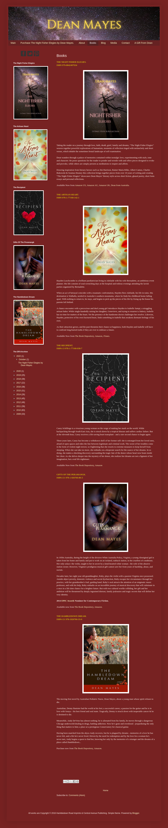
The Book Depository (84, 336)
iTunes (106, 336)
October (22, 359)
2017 (18, 383)
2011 (18, 406)
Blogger (135, 813)
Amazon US (80, 185)
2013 (18, 398)
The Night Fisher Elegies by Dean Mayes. (30, 364)
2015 (18, 390)
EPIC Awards (68, 600)
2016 (18, 387)
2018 (18, 379)
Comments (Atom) (77, 795)
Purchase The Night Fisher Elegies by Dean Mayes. (47, 43)
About (82, 43)
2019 (18, 375)
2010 (18, 410)
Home (105, 790)
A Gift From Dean (143, 43)
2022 (18, 356)
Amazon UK (104, 185)
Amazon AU (92, 185)
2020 (18, 371)
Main (13, 43)
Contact (126, 43)
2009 (18, 414)
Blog (103, 43)
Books (93, 43)
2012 (18, 402)
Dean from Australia (120, 185)
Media (113, 43)
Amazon (98, 336)
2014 (18, 394)
